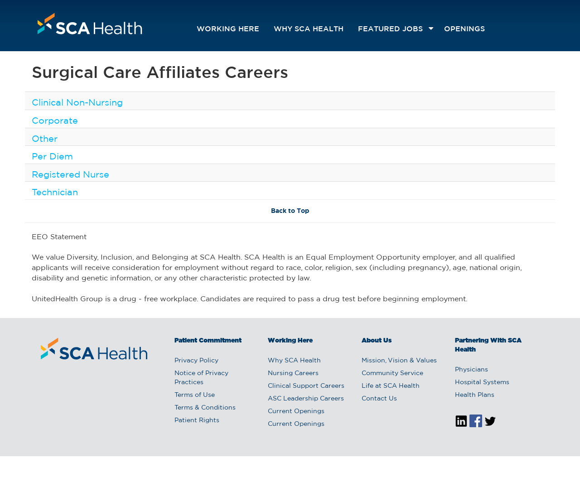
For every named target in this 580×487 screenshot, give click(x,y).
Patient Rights (196, 420)
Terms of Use (194, 395)
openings (464, 29)
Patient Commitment (208, 340)
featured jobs (390, 29)
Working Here (228, 29)
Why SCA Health (308, 29)
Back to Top (290, 211)
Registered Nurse (70, 174)
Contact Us (379, 398)
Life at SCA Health (391, 386)
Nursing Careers (293, 373)
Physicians (471, 369)
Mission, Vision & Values (399, 360)
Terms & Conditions (205, 408)
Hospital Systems (482, 382)
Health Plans (474, 395)
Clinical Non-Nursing (77, 102)
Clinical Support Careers (306, 386)
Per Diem (52, 156)
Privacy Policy (196, 360)
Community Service (392, 373)
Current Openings (296, 411)
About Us (377, 340)
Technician (55, 192)
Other (45, 139)
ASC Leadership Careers (306, 398)
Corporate (55, 120)
